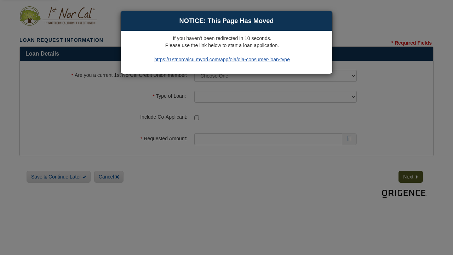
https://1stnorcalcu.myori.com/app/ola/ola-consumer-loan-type (222, 59)
